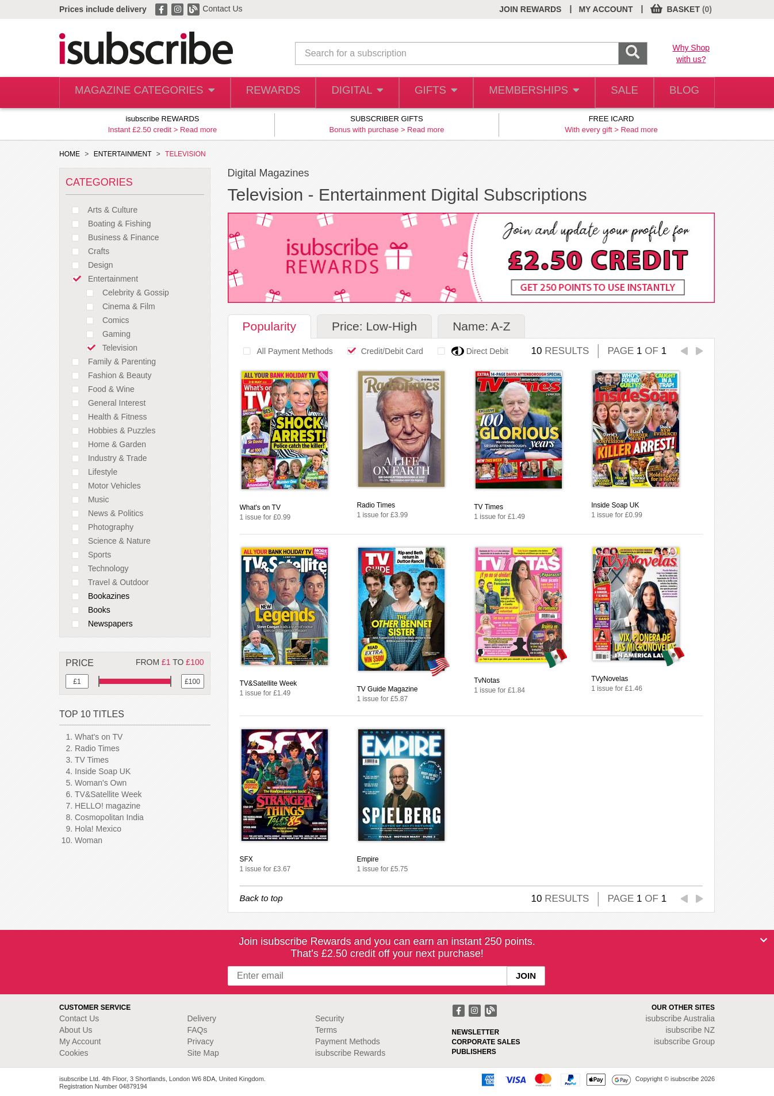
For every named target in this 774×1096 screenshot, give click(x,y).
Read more (198, 129)
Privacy (200, 1041)
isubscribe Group (684, 1041)
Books (88, 609)
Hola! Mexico (98, 828)
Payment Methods (347, 1041)
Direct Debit (469, 351)
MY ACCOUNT (605, 9)
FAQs (197, 1030)
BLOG (682, 93)
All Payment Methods (285, 351)
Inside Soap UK (103, 771)
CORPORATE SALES (486, 1042)
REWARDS (262, 93)
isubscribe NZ (690, 1030)
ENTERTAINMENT (123, 154)
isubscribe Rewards (350, 1052)
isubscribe (680, 1018)
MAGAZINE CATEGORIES (139, 93)
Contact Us (222, 8)
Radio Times (97, 748)
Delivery (202, 1018)
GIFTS (429, 93)
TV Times (92, 759)
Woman (88, 840)
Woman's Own (101, 782)
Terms (326, 1030)
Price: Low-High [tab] (374, 326)
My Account (80, 1041)
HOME (69, 154)
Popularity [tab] (269, 326)
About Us (76, 1030)
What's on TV (98, 736)
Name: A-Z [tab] (481, 326)
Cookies (74, 1052)
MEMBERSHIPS (527, 93)
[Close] (763, 940)
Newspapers (99, 623)
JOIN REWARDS (530, 9)
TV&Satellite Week (108, 794)
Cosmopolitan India (109, 817)
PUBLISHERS (474, 1052)
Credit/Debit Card (382, 351)
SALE (617, 93)
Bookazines (97, 596)
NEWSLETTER (476, 1032)
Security (329, 1018)
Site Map (203, 1052)
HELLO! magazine (107, 805)
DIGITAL (348, 93)
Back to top (261, 898)
